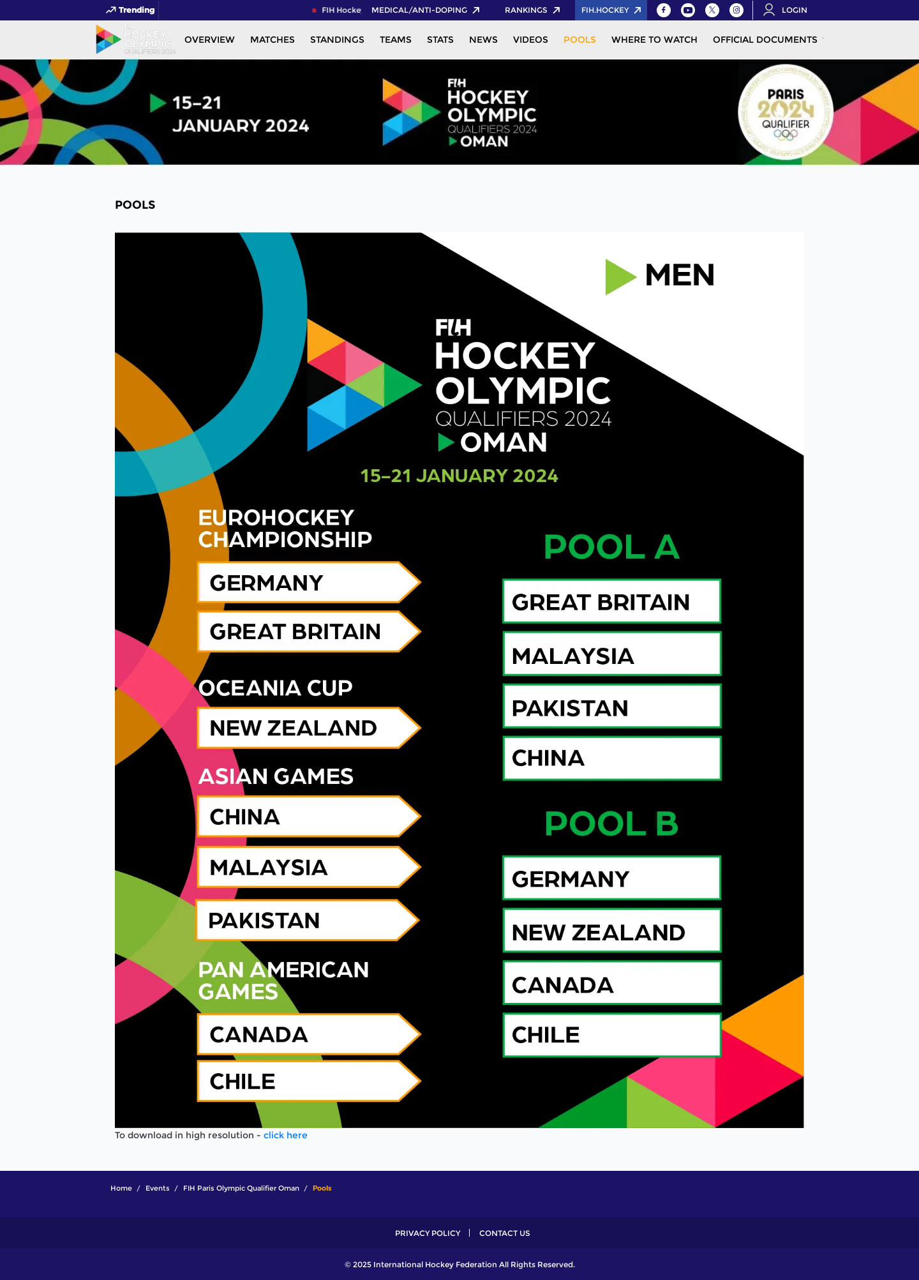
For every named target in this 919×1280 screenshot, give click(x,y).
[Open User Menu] (789, 10)
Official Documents (765, 39)
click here (286, 1135)
